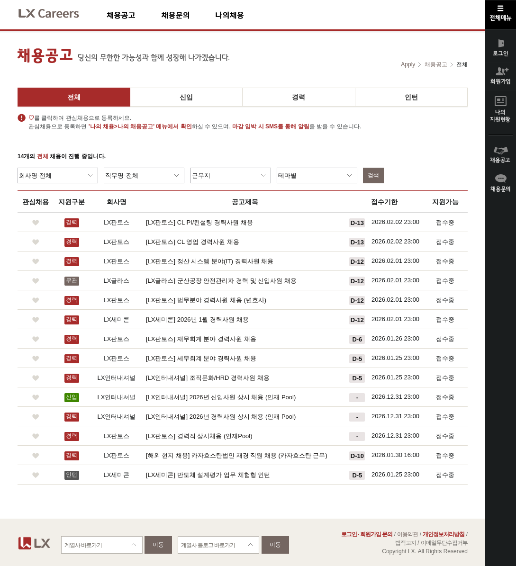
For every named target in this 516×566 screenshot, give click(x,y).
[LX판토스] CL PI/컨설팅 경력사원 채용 (199, 222)
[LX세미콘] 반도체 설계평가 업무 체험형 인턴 (208, 474)
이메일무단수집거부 (444, 542)
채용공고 (134, 14)
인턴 (411, 97)
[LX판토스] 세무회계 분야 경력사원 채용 (201, 358)
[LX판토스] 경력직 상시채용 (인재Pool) (199, 436)
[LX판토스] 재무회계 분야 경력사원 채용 (201, 338)
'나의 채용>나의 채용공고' (121, 126)
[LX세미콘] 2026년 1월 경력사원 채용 (197, 319)
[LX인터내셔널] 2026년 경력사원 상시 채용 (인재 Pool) (221, 416)
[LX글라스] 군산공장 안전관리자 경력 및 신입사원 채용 (221, 280)
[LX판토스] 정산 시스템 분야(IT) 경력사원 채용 (209, 261)
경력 (298, 97)
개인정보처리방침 (443, 534)
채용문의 (188, 14)
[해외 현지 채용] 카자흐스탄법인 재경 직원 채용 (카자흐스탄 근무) (236, 455)
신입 (186, 97)
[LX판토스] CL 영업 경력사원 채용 (192, 241)
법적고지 (405, 542)
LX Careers (57, 12)
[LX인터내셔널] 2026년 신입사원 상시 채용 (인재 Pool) (221, 397)
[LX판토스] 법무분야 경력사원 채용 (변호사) (206, 300)
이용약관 (407, 534)
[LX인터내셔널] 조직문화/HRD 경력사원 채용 (208, 377)
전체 (74, 97)
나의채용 (243, 14)
